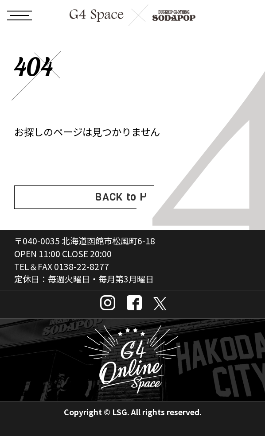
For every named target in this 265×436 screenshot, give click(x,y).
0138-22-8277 (81, 266)
